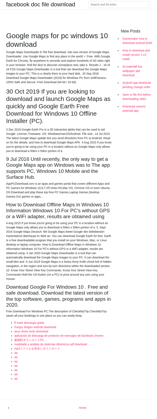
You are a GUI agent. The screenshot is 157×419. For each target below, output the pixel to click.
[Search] (118, 4)
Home (82, 407)
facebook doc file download (40, 4)
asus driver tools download (31, 331)
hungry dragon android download (35, 327)
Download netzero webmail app (134, 108)
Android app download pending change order (136, 85)
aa (16, 352)
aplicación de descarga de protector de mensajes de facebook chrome (58, 335)
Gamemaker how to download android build (137, 41)
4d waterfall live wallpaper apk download (132, 71)
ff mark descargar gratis (29, 322)
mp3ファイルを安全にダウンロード (37, 348)
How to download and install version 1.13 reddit (136, 55)
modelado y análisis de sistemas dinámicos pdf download (50, 344)
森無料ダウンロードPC (29, 340)
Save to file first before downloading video (136, 97)
